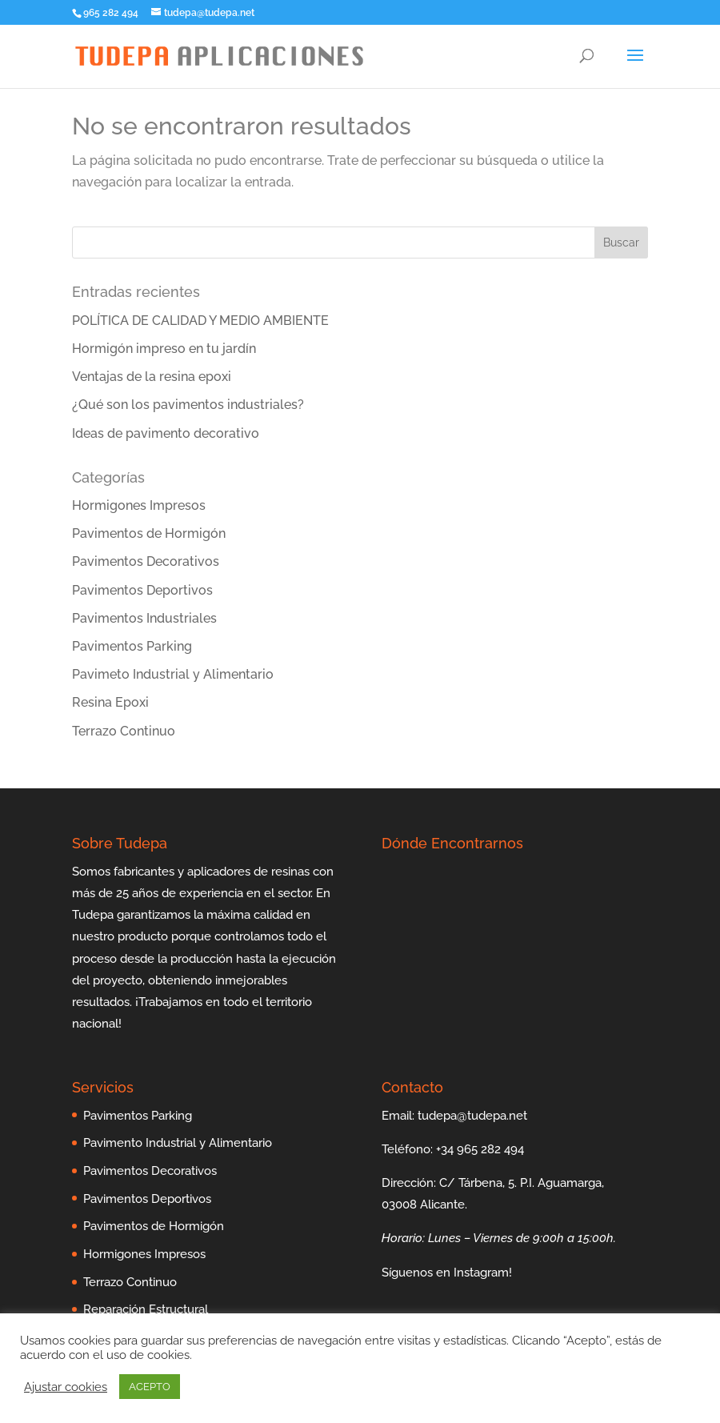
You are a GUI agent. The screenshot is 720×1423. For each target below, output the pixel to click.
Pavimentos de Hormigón (149, 533)
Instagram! (483, 1272)
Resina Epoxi (110, 702)
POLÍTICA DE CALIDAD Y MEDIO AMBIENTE (200, 320)
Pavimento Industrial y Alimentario (177, 1143)
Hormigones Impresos (139, 505)
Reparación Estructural (145, 1309)
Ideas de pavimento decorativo (165, 433)
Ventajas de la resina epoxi (151, 376)
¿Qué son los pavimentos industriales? (188, 404)
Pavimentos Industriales (144, 618)
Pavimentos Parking (132, 646)
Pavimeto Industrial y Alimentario (173, 674)
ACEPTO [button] (149, 1387)
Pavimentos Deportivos (142, 590)
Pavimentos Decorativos (145, 561)
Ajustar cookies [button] (65, 1386)
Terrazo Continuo (123, 731)
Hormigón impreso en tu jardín (164, 348)
